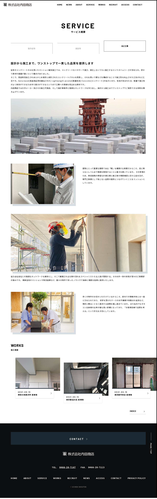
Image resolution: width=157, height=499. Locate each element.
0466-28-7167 (67, 468)
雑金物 (78, 48)
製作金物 (31, 48)
